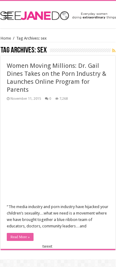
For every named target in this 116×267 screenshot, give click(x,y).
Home (6, 38)
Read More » (20, 237)
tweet (47, 246)
